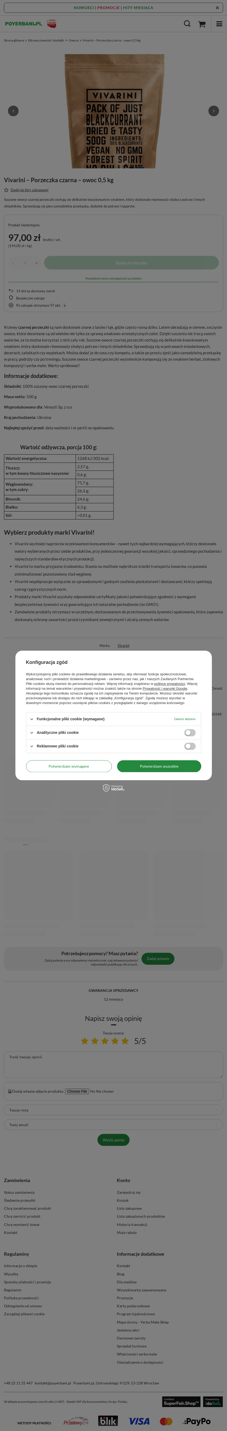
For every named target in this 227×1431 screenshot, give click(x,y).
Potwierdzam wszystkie (159, 766)
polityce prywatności (169, 684)
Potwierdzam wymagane (69, 766)
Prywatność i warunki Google (165, 688)
